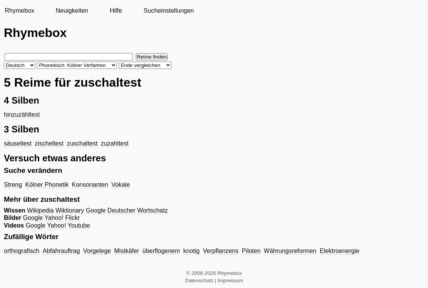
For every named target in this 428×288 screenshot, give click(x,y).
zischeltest (49, 143)
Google (96, 210)
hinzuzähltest (22, 114)
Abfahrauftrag (61, 251)
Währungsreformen (290, 251)
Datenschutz (199, 280)
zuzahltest (114, 143)
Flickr (72, 217)
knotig (191, 251)
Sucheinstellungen (168, 10)
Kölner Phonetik (47, 184)
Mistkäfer (126, 251)
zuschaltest (82, 143)
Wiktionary (69, 210)
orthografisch (22, 251)
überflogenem (161, 251)
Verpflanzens (221, 251)
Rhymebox (19, 10)
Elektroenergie (339, 251)
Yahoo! (54, 217)
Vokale (121, 184)
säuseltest (18, 143)
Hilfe (116, 10)
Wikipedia (40, 210)
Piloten (251, 251)
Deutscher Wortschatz (137, 210)
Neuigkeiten (72, 10)
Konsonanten (90, 184)
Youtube (79, 225)
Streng (13, 184)
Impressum (230, 280)
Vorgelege (97, 251)
